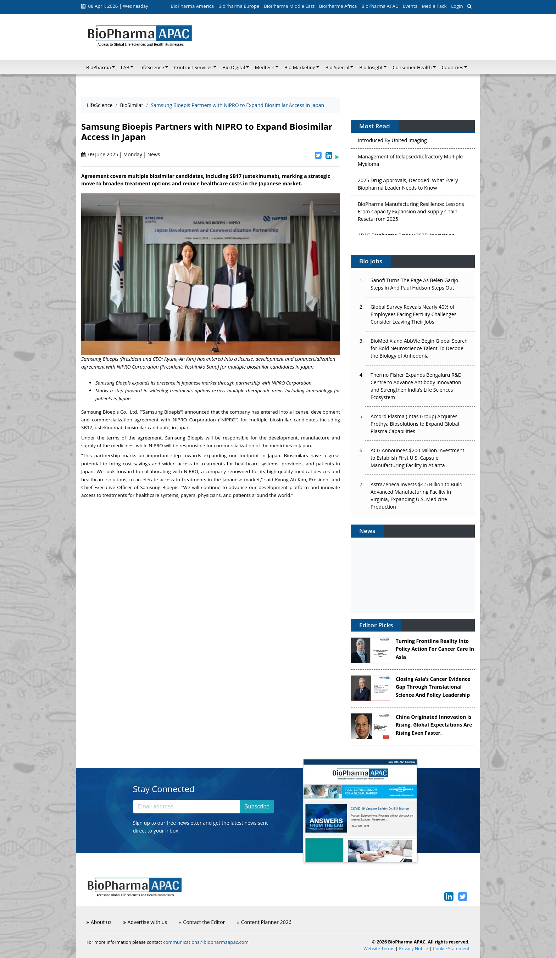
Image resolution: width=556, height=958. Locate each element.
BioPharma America (192, 6)
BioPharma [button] (98, 67)
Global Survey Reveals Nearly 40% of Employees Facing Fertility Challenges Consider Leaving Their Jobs (413, 314)
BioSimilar (132, 105)
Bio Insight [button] (371, 67)
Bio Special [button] (337, 67)
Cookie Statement (451, 949)
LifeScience (99, 105)
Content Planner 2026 (264, 922)
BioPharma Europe (239, 6)
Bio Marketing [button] (299, 67)
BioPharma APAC (379, 6)
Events (410, 6)
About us (99, 922)
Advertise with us (145, 922)
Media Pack (434, 6)
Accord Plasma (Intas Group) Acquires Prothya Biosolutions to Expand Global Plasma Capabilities (415, 424)
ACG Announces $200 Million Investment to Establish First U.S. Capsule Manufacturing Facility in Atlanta (417, 458)
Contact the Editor (202, 922)
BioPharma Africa (338, 6)
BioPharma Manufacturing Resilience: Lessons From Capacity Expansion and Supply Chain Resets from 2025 (411, 213)
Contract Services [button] (193, 67)
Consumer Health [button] (412, 67)
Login (457, 6)
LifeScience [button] (151, 67)
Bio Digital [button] (233, 67)
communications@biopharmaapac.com (206, 942)
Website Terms (378, 949)
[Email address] (186, 806)
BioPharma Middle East (289, 6)
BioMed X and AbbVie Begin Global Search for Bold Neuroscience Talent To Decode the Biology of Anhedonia (419, 348)
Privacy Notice (413, 949)
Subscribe (256, 806)
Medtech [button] (264, 67)
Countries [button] (452, 67)
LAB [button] (125, 67)
